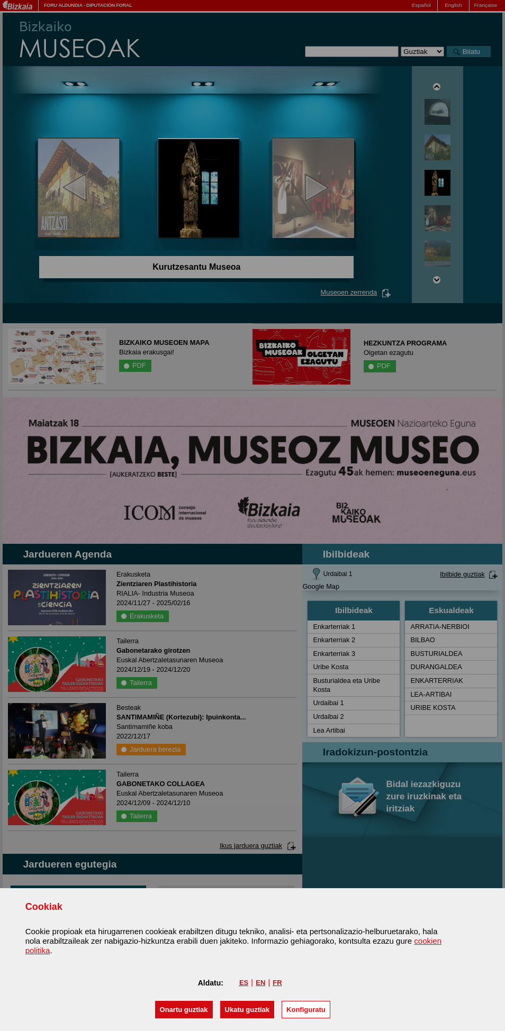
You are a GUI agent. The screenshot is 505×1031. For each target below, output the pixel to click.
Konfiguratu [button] (306, 1010)
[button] (184, 1009)
